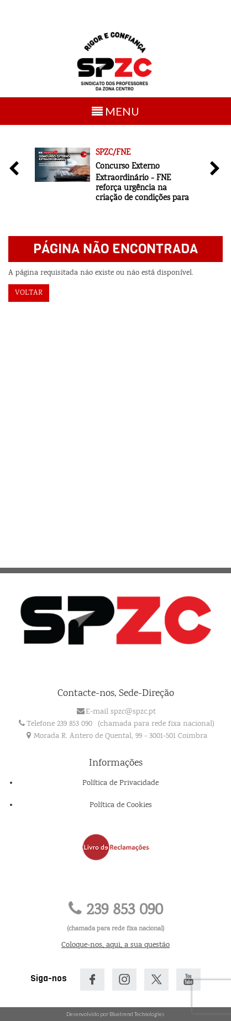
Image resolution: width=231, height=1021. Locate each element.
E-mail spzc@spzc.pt (121, 712)
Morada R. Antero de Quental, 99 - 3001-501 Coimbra (120, 736)
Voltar (29, 293)
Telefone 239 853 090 (59, 724)
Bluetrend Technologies (137, 1013)
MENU (117, 113)
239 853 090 (116, 911)
